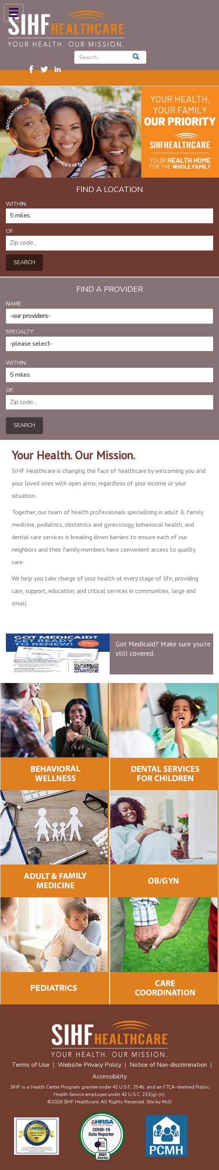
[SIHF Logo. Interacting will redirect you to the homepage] (66, 27)
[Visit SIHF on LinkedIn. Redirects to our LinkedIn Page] (60, 69)
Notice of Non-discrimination (168, 1065)
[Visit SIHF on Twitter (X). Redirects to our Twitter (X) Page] (46, 69)
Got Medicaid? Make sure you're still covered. (163, 648)
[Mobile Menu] (13, 13)
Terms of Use (31, 1065)
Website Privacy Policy (89, 1065)
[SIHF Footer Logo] (109, 1037)
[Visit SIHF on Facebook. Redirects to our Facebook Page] (33, 69)
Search (24, 262)
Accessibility (109, 1077)
